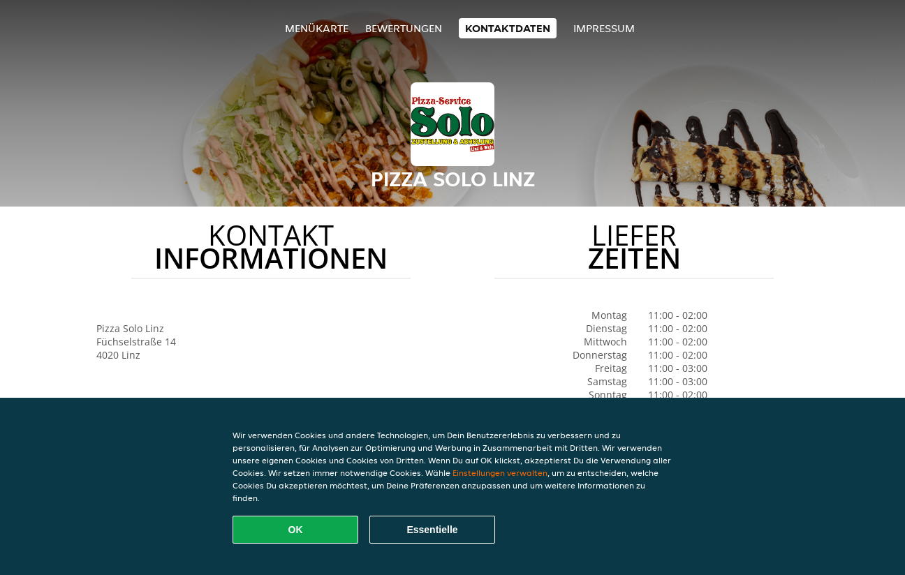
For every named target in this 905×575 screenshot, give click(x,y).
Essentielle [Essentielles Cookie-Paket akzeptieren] (431, 529)
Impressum (604, 28)
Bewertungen (403, 28)
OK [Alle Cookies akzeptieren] (295, 529)
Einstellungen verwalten (500, 473)
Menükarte (316, 28)
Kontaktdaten (507, 28)
